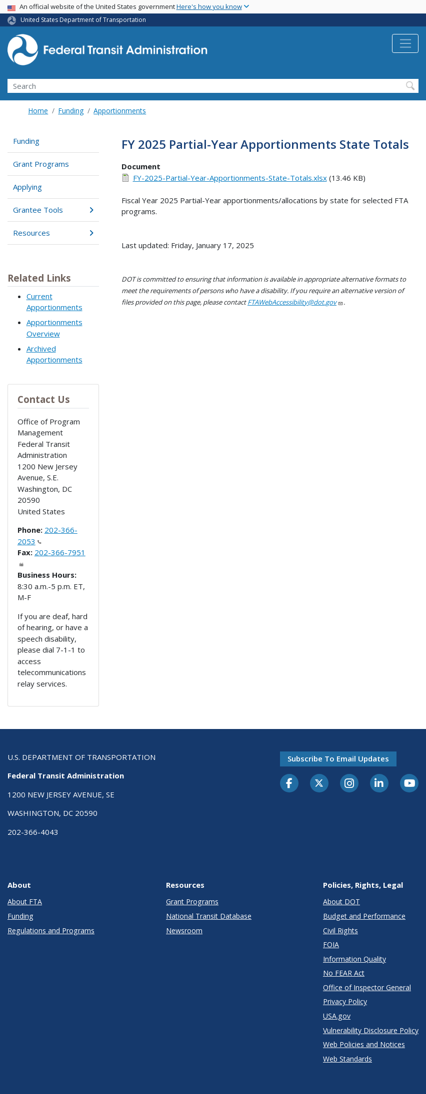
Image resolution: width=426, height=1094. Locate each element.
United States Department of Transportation (83, 19)
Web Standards (347, 1059)
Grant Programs (41, 164)
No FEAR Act (343, 973)
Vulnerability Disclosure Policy (370, 1030)
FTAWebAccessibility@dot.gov (296, 302)
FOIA (331, 944)
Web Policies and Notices (364, 1044)
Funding (71, 110)
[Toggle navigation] (405, 43)
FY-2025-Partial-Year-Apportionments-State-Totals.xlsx (230, 178)
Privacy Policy (345, 1001)
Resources (53, 233)
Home (38, 110)
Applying (27, 187)
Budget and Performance (364, 916)
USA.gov (336, 1016)
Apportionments (120, 110)
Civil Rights (340, 930)
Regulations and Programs (51, 930)
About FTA (25, 901)
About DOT (341, 901)
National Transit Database (209, 916)
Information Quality (354, 959)
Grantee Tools (53, 210)
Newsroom (184, 930)
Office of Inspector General (367, 987)
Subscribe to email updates (338, 758)
